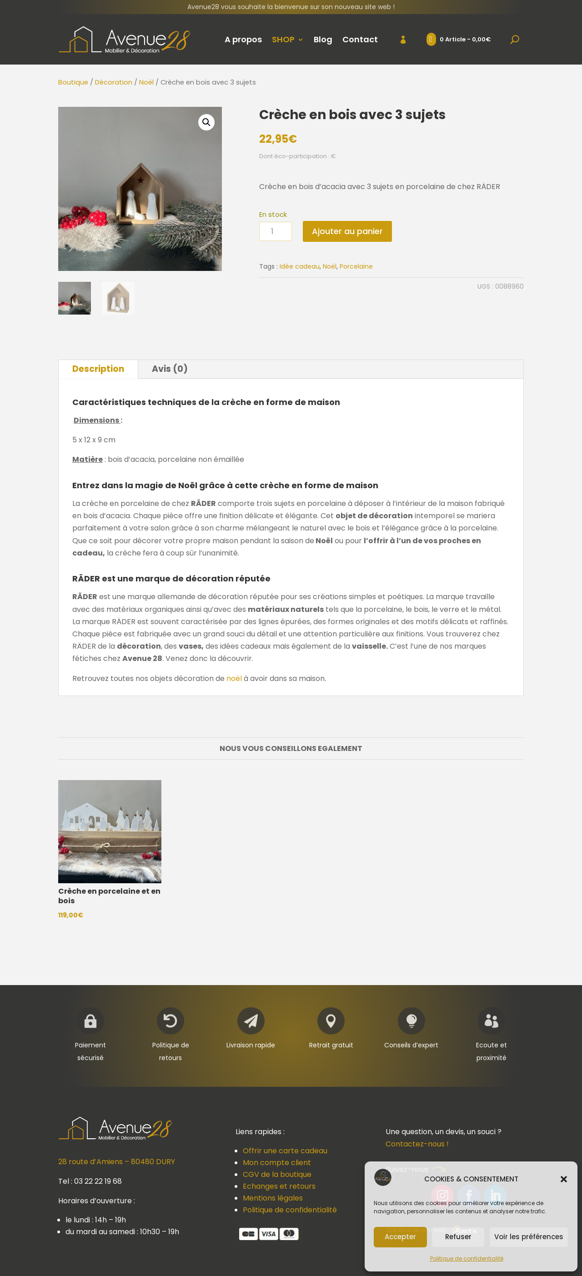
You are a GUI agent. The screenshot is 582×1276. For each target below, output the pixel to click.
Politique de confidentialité (466, 1258)
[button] (563, 1179)
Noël (146, 82)
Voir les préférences (528, 1236)
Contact (360, 39)
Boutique (73, 82)
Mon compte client (277, 1162)
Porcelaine (356, 266)
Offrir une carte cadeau (285, 1151)
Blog (323, 39)
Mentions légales (273, 1198)
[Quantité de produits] (275, 231)
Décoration (113, 82)
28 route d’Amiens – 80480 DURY (116, 1161)
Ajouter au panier (347, 231)
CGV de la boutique (277, 1174)
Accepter (400, 1236)
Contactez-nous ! (417, 1144)
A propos (243, 39)
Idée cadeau (300, 266)
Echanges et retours (279, 1186)
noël (234, 678)
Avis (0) (170, 369)
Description (98, 369)
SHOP (283, 39)
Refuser (458, 1236)
